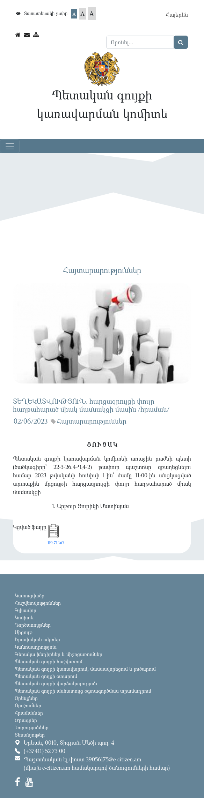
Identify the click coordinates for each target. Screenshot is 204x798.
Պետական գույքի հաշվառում (48, 661)
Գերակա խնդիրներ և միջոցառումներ (58, 654)
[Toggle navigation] (10, 146)
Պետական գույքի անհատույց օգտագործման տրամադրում (83, 690)
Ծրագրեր (26, 720)
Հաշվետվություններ (38, 602)
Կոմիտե (24, 617)
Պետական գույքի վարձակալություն (56, 683)
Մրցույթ (23, 632)
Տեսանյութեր (30, 734)
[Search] (140, 42)
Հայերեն (177, 14)
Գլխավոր (25, 610)
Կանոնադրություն (36, 646)
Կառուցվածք (29, 595)
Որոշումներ (28, 705)
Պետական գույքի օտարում (46, 676)
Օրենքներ (26, 698)
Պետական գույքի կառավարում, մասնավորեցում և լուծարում (85, 668)
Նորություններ (32, 727)
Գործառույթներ (33, 624)
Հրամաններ (29, 712)
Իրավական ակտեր (37, 639)
